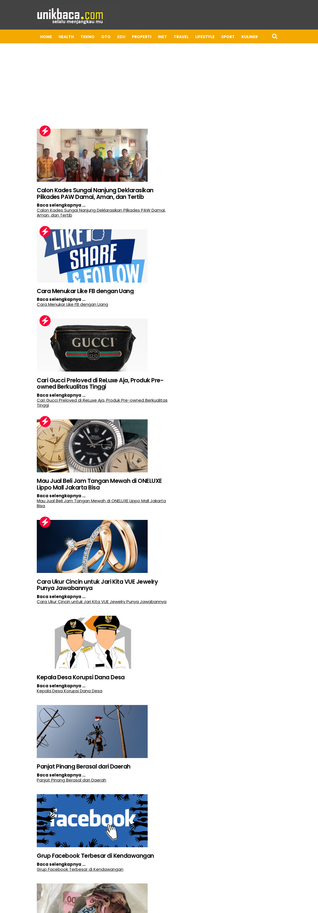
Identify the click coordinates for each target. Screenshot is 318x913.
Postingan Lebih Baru (20, 882)
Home (9, 37)
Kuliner (213, 37)
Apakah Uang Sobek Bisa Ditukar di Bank (38, 614)
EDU (84, 37)
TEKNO (51, 37)
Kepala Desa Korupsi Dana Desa (149, 404)
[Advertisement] (159, 78)
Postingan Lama (192, 882)
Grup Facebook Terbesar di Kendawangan (149, 515)
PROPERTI (104, 37)
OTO (69, 37)
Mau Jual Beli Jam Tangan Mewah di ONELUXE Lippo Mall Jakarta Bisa (153, 297)
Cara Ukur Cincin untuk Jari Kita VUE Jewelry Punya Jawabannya (48, 408)
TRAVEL (144, 37)
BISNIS (289, 37)
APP (253, 37)
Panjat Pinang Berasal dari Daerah (41, 515)
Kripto (235, 37)
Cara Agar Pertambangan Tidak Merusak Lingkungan (41, 842)
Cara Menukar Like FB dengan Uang (154, 183)
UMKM (270, 37)
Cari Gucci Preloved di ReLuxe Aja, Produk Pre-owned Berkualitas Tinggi (44, 297)
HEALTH (29, 37)
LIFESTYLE (168, 37)
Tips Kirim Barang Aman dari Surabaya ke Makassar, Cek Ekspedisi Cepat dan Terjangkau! (152, 620)
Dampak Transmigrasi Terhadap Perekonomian (38, 731)
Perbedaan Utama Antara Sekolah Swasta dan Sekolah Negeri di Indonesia (152, 735)
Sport (191, 37)
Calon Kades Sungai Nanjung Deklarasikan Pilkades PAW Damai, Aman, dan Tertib (45, 186)
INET (125, 37)
